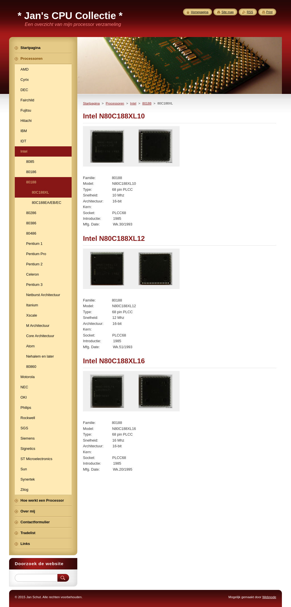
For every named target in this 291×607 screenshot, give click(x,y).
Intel (133, 103)
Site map (227, 12)
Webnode (269, 597)
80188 (146, 103)
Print (269, 12)
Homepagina (200, 12)
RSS (250, 12)
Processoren (115, 103)
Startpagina (91, 103)
